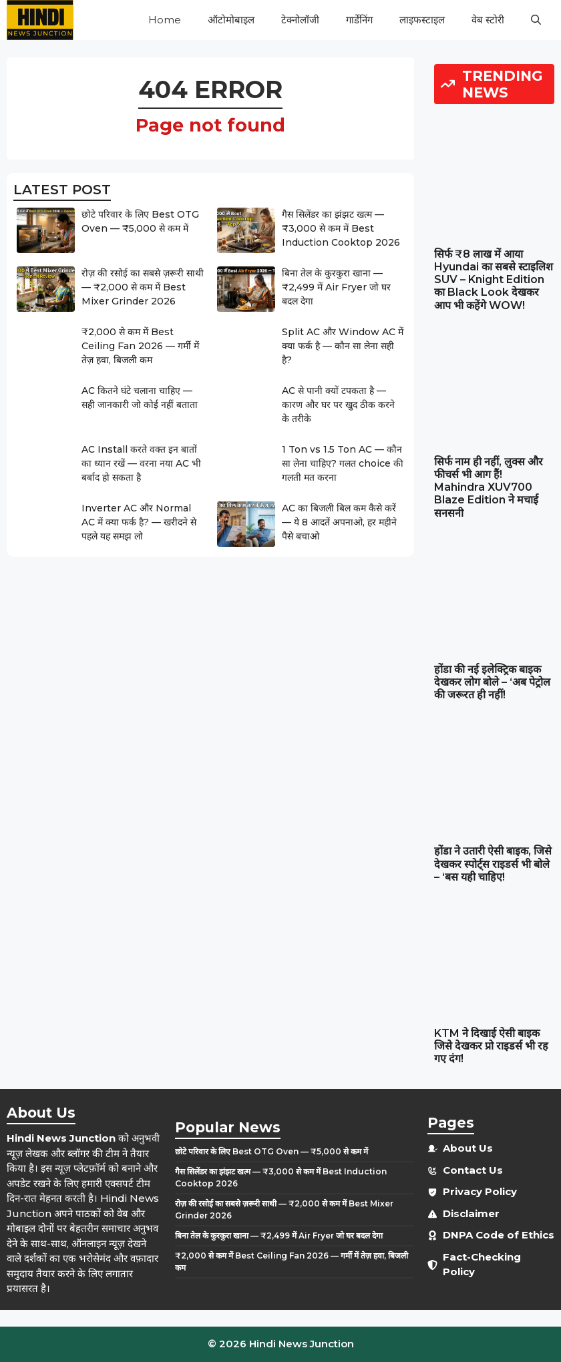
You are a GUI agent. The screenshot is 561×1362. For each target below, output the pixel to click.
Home (164, 19)
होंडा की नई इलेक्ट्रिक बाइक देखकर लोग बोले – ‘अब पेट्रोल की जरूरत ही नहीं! (492, 682)
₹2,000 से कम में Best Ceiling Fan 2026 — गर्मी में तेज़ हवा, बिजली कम (140, 346)
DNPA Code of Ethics (498, 1234)
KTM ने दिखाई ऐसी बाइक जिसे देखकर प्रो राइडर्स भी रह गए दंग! (491, 1046)
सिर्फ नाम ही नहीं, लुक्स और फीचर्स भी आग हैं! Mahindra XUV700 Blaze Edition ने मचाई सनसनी (488, 487)
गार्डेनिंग (359, 19)
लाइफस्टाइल (422, 19)
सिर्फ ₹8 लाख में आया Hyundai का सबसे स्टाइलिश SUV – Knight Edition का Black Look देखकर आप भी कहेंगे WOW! (493, 280)
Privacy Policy (480, 1191)
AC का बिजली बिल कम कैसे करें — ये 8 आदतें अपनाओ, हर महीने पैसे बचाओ (339, 522)
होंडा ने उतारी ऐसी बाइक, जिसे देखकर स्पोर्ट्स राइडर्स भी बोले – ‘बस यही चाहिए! (493, 864)
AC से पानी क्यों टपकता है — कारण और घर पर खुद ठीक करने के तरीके (338, 405)
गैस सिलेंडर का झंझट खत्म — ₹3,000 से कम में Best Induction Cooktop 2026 (341, 228)
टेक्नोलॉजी (300, 19)
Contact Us (473, 1170)
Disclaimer (471, 1213)
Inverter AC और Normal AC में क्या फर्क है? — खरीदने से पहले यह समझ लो (138, 522)
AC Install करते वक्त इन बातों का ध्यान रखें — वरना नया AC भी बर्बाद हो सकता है (141, 463)
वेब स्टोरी (488, 19)
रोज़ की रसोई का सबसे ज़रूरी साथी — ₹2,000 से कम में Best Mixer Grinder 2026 (142, 287)
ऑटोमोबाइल (231, 19)
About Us (468, 1148)
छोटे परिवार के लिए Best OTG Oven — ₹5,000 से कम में (271, 1151)
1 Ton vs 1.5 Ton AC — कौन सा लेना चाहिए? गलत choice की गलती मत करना (342, 463)
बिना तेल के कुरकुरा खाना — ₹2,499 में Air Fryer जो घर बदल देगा (336, 287)
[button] (536, 20)
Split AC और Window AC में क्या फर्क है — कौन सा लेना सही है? (342, 346)
